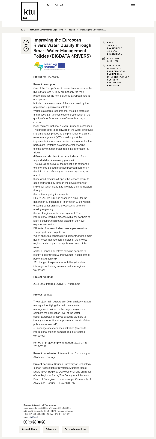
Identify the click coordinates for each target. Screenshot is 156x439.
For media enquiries (75, 429)
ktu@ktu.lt (33, 417)
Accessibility (29, 429)
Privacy (51, 429)
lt (52, 5)
